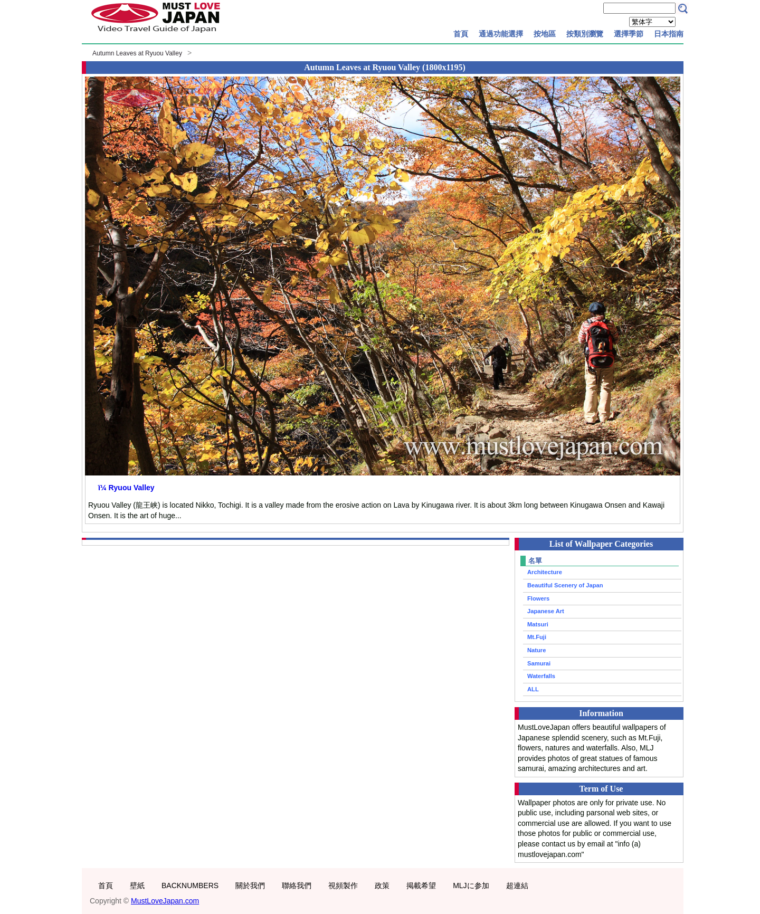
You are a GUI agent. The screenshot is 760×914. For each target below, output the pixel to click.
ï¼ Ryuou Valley (126, 487)
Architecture (544, 572)
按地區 (545, 34)
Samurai (538, 663)
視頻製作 (343, 885)
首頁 (460, 34)
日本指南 (668, 34)
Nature (536, 650)
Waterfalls (541, 676)
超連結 (517, 885)
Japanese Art (545, 611)
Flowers (538, 598)
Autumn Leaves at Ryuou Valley (137, 53)
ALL (533, 689)
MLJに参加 (471, 885)
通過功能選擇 (501, 34)
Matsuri (537, 624)
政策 (382, 885)
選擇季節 (628, 34)
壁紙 (137, 885)
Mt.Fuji (536, 637)
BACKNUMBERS (190, 885)
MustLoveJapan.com (165, 901)
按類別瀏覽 (584, 34)
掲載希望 (421, 885)
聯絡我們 (296, 885)
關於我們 (250, 885)
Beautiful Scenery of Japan (565, 585)
